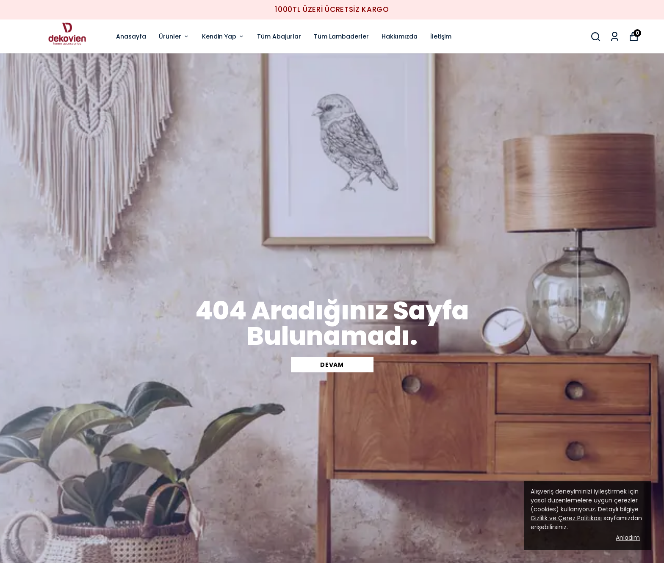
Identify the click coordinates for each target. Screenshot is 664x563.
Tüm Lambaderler (341, 36)
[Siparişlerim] (614, 36)
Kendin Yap (223, 36)
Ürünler (174, 36)
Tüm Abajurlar (279, 36)
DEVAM (332, 365)
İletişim (440, 36)
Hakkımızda (400, 36)
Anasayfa (131, 36)
